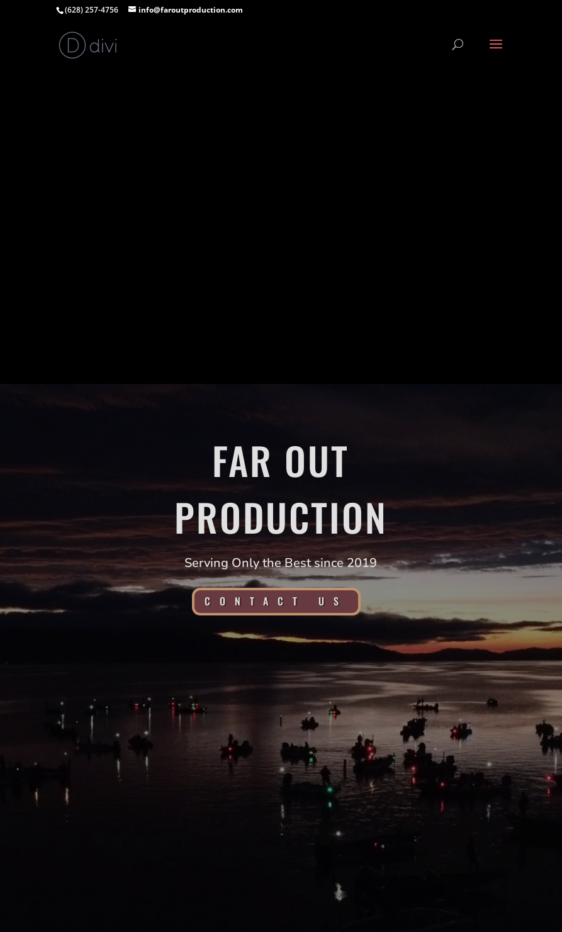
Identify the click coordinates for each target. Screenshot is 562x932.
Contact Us (276, 601)
